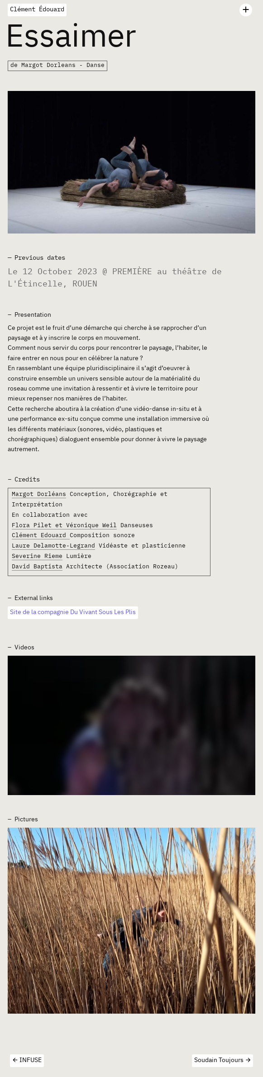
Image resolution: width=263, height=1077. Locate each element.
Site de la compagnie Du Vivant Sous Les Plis (73, 612)
